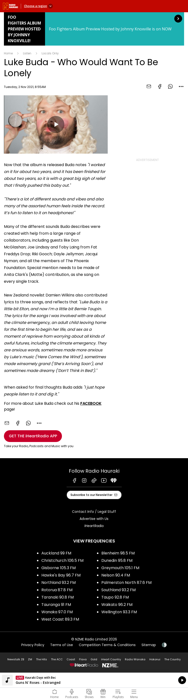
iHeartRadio (94, 525)
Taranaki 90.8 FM (57, 597)
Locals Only (50, 53)
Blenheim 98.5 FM (118, 553)
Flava (83, 659)
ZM (30, 659)
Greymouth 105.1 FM (120, 568)
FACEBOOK (91, 403)
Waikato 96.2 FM (116, 604)
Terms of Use (61, 644)
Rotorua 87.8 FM (56, 590)
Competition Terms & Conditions (107, 644)
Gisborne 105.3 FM (58, 568)
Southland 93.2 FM (118, 590)
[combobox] (181, 86)
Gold (94, 659)
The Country (172, 659)
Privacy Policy (32, 644)
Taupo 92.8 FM (115, 597)
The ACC (57, 659)
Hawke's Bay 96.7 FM (61, 575)
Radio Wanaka (135, 659)
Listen (27, 53)
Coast (71, 659)
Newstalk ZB (15, 659)
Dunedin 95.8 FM (116, 560)
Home (8, 53)
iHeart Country (111, 659)
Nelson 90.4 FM (115, 575)
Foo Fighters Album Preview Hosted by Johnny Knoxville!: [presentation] (94, 29)
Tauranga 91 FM (56, 604)
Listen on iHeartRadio (94, 680)
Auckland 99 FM (56, 553)
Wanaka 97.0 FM (57, 612)
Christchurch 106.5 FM (62, 560)
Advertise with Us (94, 518)
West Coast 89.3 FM (60, 619)
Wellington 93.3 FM (119, 612)
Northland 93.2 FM (58, 582)
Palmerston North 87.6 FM (126, 582)
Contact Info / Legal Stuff (94, 511)
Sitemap (148, 644)
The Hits (41, 659)
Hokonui (154, 659)
